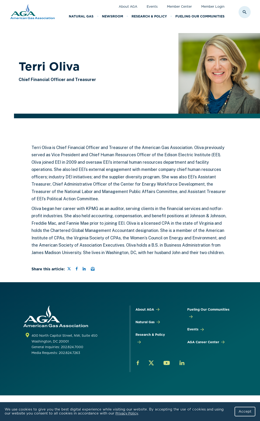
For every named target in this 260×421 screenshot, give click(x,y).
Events (152, 6)
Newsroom (112, 16)
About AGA (128, 6)
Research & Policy (149, 16)
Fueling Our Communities (200, 16)
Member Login (213, 6)
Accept (245, 411)
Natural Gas (81, 16)
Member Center (179, 6)
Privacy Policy (126, 413)
